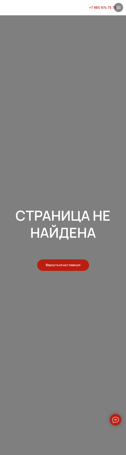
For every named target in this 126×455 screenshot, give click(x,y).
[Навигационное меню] (118, 7)
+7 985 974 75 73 (102, 7)
